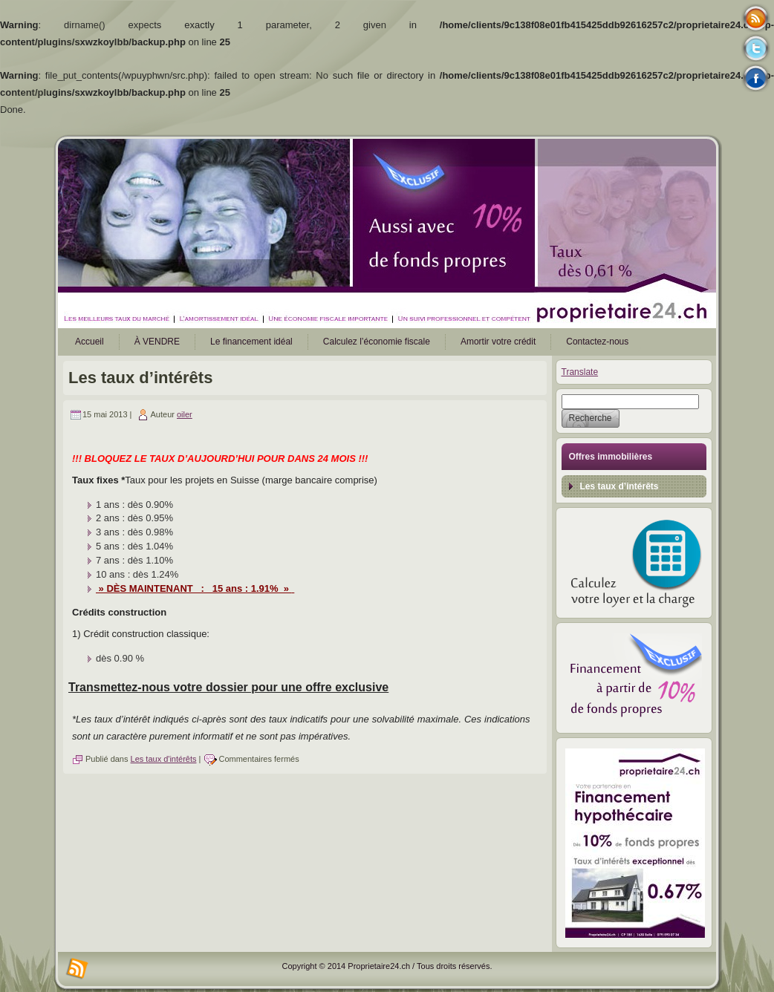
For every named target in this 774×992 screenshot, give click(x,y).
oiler (184, 414)
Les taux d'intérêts (164, 758)
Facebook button (755, 77)
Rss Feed (755, 18)
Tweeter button (755, 47)
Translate (580, 372)
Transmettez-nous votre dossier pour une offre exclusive (228, 687)
